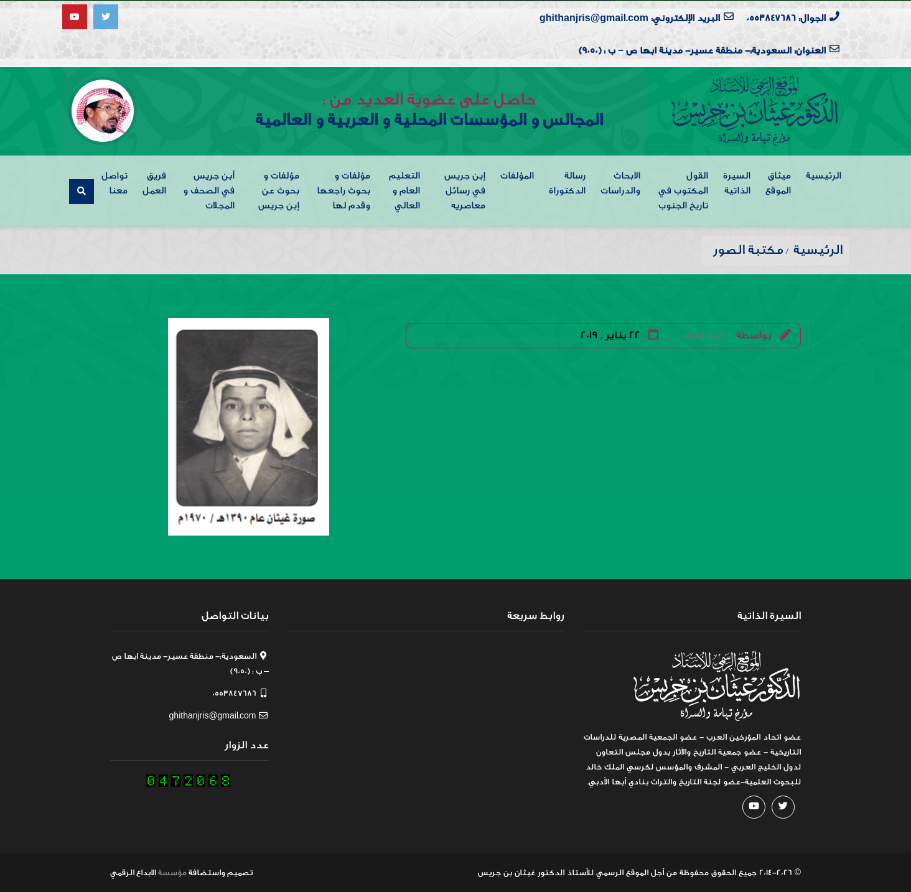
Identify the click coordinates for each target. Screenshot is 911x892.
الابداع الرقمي (133, 871)
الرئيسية (823, 175)
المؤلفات (517, 175)
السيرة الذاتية (736, 182)
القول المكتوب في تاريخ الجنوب (683, 190)
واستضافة (207, 871)
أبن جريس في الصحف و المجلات (209, 190)
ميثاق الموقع (778, 182)
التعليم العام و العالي (404, 190)
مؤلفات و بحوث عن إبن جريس (278, 190)
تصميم (240, 871)
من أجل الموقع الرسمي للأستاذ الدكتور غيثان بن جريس (577, 871)
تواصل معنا (114, 182)
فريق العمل (154, 182)
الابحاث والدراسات (620, 182)
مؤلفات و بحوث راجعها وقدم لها (343, 190)
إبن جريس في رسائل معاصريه (464, 190)
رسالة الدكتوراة (567, 182)
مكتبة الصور (748, 249)
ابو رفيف (701, 334)
